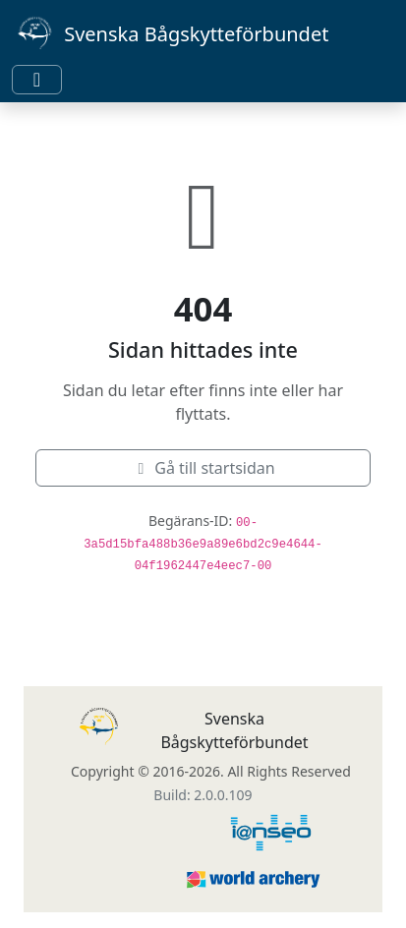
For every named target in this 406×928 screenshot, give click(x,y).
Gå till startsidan (202, 468)
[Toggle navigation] (37, 79)
